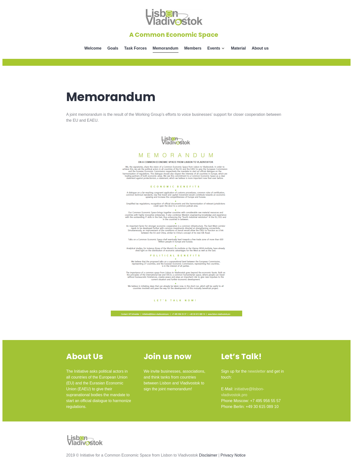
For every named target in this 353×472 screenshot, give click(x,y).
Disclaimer (208, 455)
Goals (112, 48)
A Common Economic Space (173, 34)
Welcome (92, 48)
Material (238, 48)
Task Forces (135, 48)
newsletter (256, 371)
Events (213, 48)
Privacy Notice (233, 455)
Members (193, 48)
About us (260, 48)
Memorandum (165, 48)
